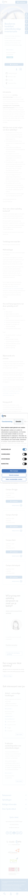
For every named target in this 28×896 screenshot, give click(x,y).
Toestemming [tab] (7, 421)
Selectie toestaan (14, 475)
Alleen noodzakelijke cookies (14, 479)
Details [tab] (18, 421)
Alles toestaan (14, 471)
